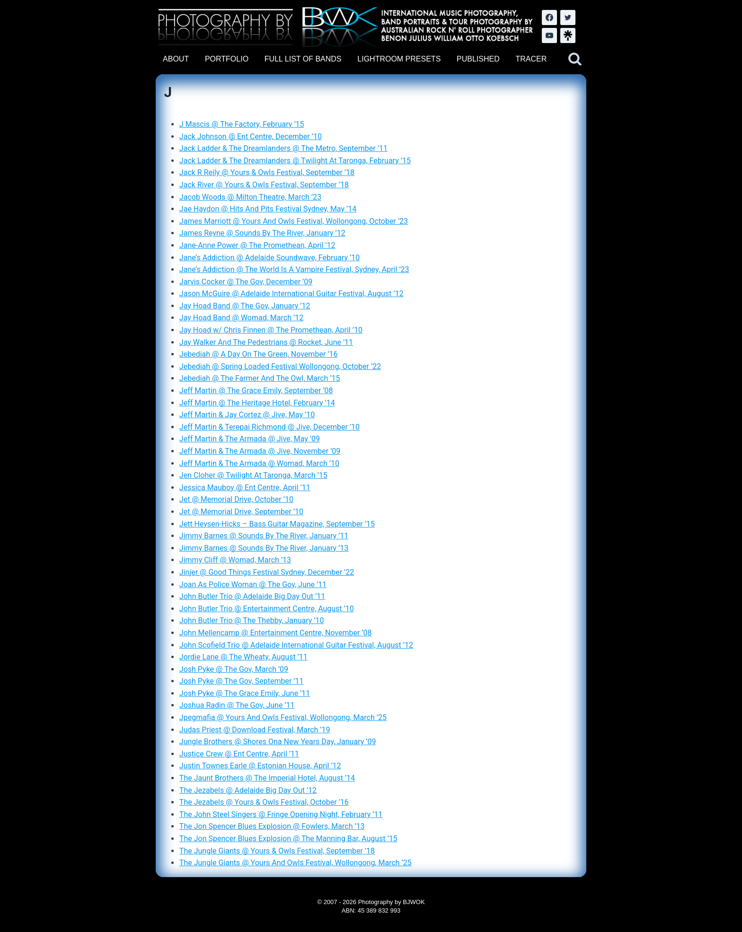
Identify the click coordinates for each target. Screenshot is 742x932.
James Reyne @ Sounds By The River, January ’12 (262, 233)
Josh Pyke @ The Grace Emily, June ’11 (244, 693)
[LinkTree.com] (567, 35)
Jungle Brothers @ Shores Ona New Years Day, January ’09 (277, 741)
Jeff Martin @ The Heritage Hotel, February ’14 (257, 402)
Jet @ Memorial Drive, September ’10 (241, 511)
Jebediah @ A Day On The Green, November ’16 (258, 354)
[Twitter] (567, 17)
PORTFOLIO (226, 59)
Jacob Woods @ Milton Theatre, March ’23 (250, 197)
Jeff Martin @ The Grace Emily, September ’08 (256, 390)
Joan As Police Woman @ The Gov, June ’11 (253, 584)
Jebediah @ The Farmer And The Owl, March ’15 (259, 378)
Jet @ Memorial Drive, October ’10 (236, 499)
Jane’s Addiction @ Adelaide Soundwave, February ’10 (269, 257)
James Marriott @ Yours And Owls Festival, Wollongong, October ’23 (293, 221)
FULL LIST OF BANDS (303, 59)
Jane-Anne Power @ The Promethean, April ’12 (257, 245)
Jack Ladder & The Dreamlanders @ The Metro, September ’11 (283, 148)
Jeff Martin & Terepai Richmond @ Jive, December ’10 (269, 426)
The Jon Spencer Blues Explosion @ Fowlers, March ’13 (272, 826)
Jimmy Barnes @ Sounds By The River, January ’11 (263, 535)
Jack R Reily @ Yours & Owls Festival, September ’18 (266, 172)
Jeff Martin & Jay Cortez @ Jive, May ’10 (247, 414)
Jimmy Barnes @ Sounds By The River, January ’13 (263, 548)
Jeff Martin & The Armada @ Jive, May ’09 (249, 438)
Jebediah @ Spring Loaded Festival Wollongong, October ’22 (280, 366)
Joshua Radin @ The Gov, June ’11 (237, 705)
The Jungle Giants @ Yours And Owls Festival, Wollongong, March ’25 (295, 862)
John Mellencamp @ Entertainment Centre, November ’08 (275, 632)
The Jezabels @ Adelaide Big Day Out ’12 (248, 790)
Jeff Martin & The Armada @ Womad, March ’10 (259, 463)
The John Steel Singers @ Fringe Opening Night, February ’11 (281, 814)
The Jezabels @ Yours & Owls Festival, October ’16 (264, 802)
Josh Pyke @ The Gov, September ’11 (241, 681)
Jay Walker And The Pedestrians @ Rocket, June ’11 (266, 342)
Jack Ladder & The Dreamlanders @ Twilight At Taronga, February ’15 (295, 160)
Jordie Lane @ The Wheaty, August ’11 (243, 656)
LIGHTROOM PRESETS (399, 59)
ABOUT (176, 59)
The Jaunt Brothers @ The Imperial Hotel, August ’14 (267, 778)
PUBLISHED (478, 59)
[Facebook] (549, 17)
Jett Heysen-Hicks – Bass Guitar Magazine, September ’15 (277, 523)
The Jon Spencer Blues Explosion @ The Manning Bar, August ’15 (288, 838)
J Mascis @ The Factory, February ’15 (241, 124)
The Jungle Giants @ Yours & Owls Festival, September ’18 (277, 850)
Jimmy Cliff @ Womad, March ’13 (235, 559)
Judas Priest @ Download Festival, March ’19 (254, 729)
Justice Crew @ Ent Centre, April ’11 (239, 753)
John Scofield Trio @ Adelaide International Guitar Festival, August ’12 (296, 645)
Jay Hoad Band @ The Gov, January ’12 (244, 305)
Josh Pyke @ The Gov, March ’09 (233, 669)
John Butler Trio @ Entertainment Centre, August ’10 (266, 608)
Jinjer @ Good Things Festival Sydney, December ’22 (266, 572)
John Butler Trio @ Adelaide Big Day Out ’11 (252, 596)
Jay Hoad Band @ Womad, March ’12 (241, 317)
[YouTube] (549, 35)
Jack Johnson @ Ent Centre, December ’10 (250, 136)
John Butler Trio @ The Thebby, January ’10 (251, 620)
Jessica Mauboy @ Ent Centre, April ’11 (244, 487)
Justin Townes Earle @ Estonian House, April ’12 (260, 765)
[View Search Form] (575, 59)
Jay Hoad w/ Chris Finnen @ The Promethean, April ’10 (270, 329)
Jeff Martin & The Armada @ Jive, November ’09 (259, 451)
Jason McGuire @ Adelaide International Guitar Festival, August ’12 (291, 293)
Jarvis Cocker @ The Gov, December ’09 (245, 281)
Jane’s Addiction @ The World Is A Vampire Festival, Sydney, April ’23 (294, 269)
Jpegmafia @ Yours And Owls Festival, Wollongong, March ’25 (283, 717)
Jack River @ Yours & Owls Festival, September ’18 (264, 184)
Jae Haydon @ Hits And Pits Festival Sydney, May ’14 (267, 208)
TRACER (531, 59)
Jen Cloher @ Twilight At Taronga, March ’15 (253, 475)
